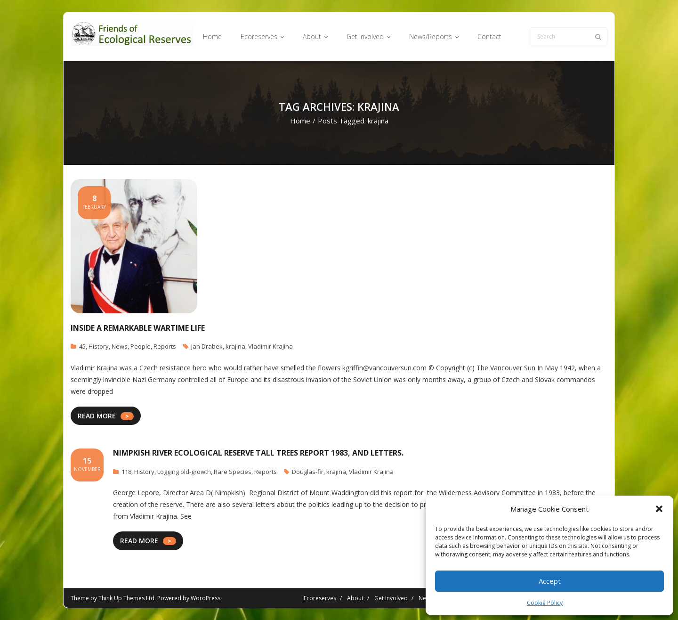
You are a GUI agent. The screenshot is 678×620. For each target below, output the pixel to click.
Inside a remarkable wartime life (138, 328)
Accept (550, 581)
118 (126, 471)
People (140, 346)
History (99, 346)
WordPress (205, 598)
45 (82, 346)
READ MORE (97, 415)
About (355, 598)
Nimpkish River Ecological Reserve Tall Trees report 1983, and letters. (258, 453)
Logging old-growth (184, 471)
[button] (659, 509)
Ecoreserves (320, 598)
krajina (235, 346)
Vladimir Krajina (270, 346)
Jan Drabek (207, 346)
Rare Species (232, 471)
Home (300, 120)
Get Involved (391, 598)
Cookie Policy (545, 603)
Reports (164, 346)
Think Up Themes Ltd (126, 598)
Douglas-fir (307, 471)
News (120, 346)
